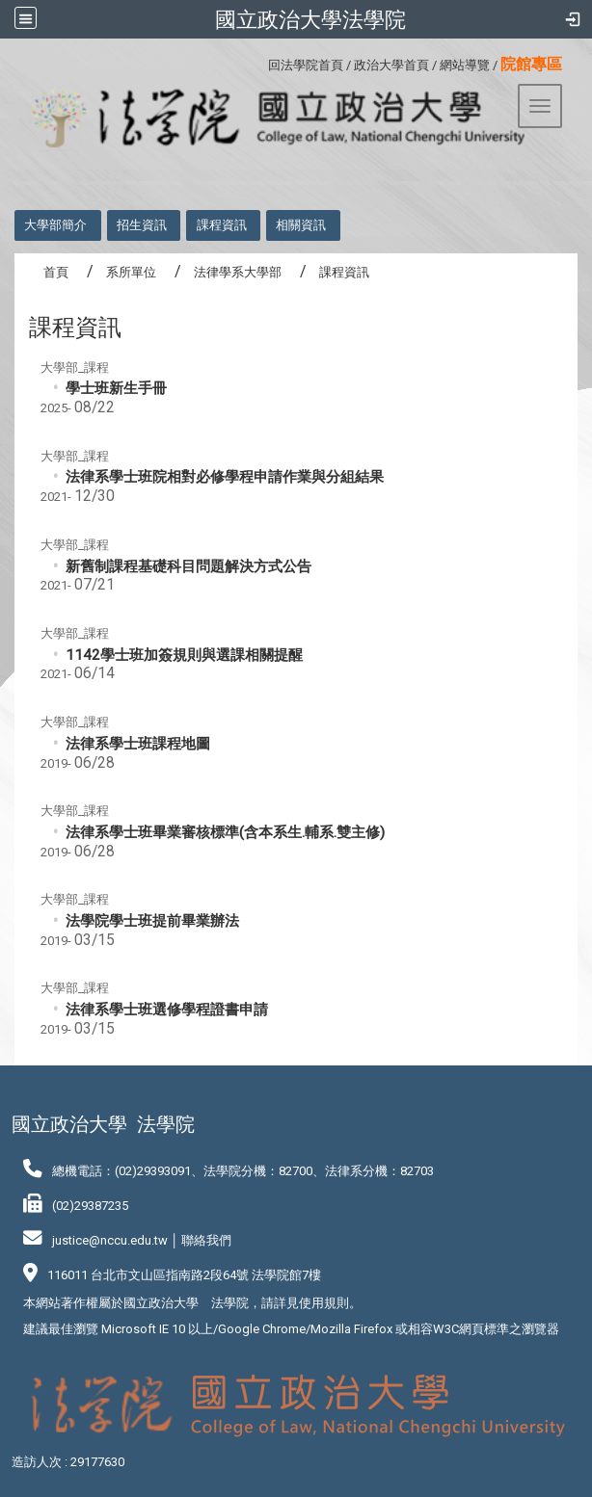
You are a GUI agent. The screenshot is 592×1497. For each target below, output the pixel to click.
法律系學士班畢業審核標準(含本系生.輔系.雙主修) (225, 832)
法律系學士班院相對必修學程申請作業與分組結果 (225, 477)
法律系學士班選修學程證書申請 (167, 1009)
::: (260, 62)
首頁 (55, 272)
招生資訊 (142, 225)
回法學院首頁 (305, 65)
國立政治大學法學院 (310, 19)
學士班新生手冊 (116, 388)
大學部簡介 (55, 225)
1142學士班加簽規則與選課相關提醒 (184, 655)
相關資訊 (301, 225)
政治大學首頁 (391, 65)
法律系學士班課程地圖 (138, 743)
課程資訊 (222, 225)
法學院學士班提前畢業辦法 (152, 921)
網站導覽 (465, 65)
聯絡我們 (206, 1240)
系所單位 (131, 272)
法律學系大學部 (238, 272)
